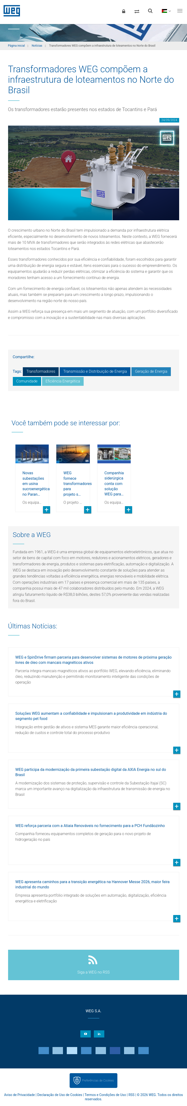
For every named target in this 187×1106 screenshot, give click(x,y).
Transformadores (40, 371)
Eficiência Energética (63, 381)
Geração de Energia (151, 371)
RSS (131, 1095)
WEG (10, 10)
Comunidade (27, 381)
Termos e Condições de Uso (105, 1095)
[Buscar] (150, 11)
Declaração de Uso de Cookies (59, 1095)
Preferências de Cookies (98, 1080)
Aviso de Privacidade (19, 1095)
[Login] (123, 11)
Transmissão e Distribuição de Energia (95, 371)
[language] (166, 11)
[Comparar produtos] (137, 11)
